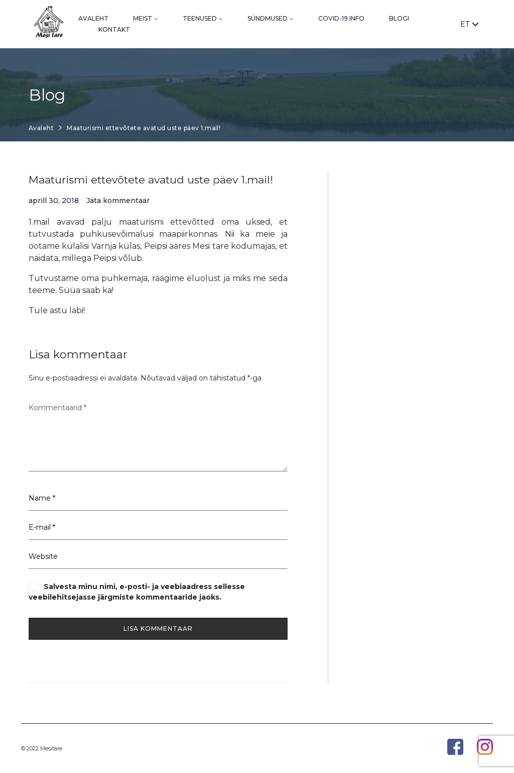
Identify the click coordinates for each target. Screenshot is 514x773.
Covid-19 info (341, 18)
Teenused (200, 18)
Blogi (399, 18)
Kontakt (114, 29)
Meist (142, 18)
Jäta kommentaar (118, 201)
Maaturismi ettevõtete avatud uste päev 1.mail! (151, 179)
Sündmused (267, 18)
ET (469, 24)
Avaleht (93, 18)
